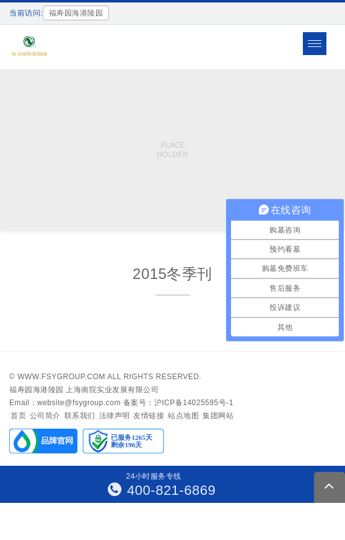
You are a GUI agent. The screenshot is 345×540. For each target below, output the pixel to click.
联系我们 (79, 415)
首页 (18, 415)
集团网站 (218, 415)
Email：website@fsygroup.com (65, 402)
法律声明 (114, 415)
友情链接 (148, 415)
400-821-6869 (162, 490)
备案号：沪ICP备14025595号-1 (178, 402)
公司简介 (45, 415)
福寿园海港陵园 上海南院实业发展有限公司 (84, 389)
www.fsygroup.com (61, 376)
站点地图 (183, 415)
